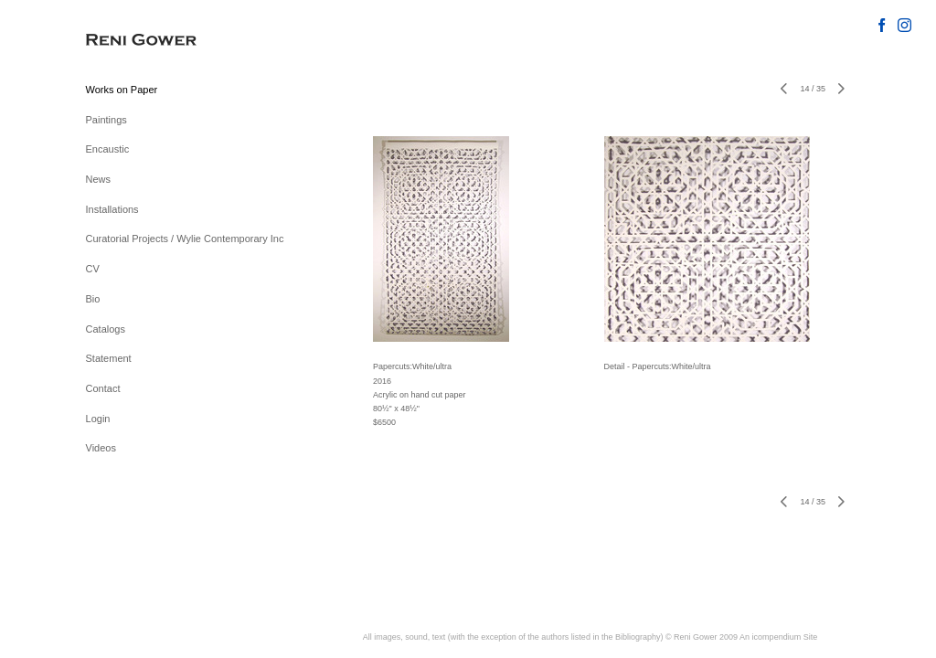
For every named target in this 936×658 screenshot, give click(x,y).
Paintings (106, 119)
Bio (93, 298)
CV (93, 268)
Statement (109, 358)
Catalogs (105, 329)
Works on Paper (122, 89)
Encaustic (108, 148)
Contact (103, 388)
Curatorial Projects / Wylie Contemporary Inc (185, 238)
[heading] (131, 40)
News (99, 179)
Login (98, 418)
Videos (101, 447)
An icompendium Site (778, 637)
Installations (112, 209)
